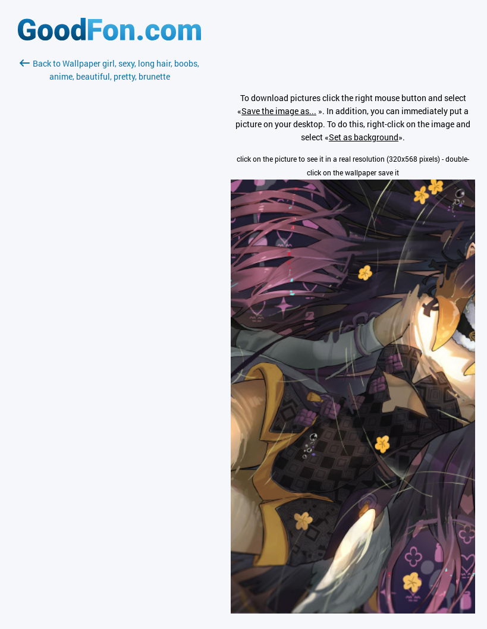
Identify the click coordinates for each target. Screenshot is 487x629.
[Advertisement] (109, 224)
